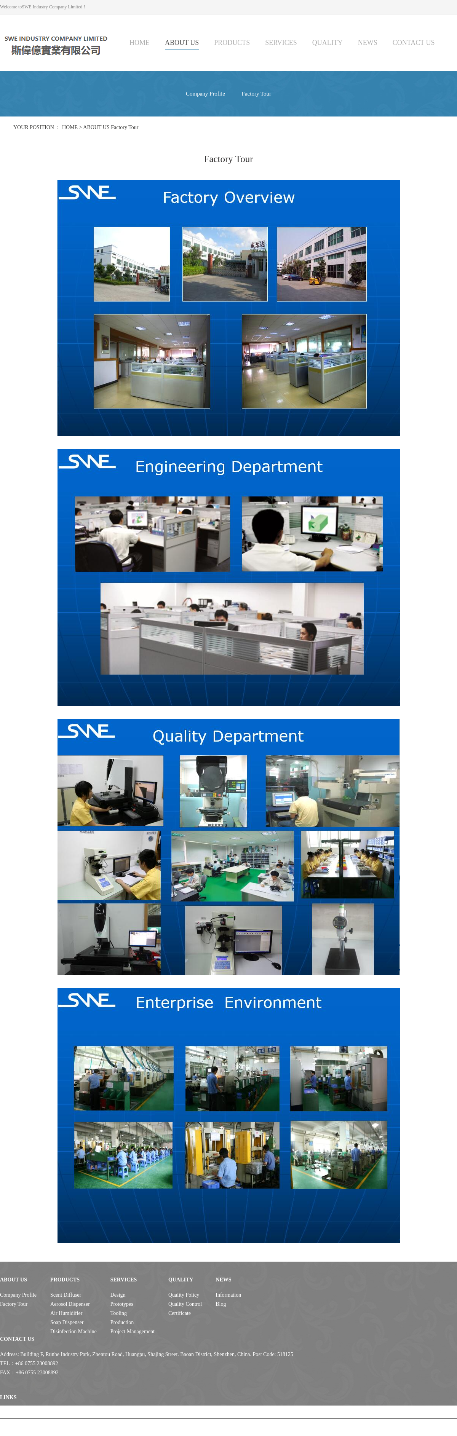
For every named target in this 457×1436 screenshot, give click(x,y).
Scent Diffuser (65, 1295)
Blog (221, 1304)
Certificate (179, 1313)
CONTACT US (414, 42)
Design (118, 1295)
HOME (139, 42)
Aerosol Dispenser (70, 1304)
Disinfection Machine (73, 1331)
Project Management (132, 1331)
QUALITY (327, 42)
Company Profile (205, 94)
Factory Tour (256, 94)
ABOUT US (182, 42)
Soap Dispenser (67, 1322)
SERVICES (281, 42)
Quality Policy (183, 1295)
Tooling (118, 1313)
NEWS (367, 42)
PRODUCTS (232, 42)
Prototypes (121, 1304)
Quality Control (185, 1304)
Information (228, 1295)
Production (122, 1322)
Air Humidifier (66, 1313)
